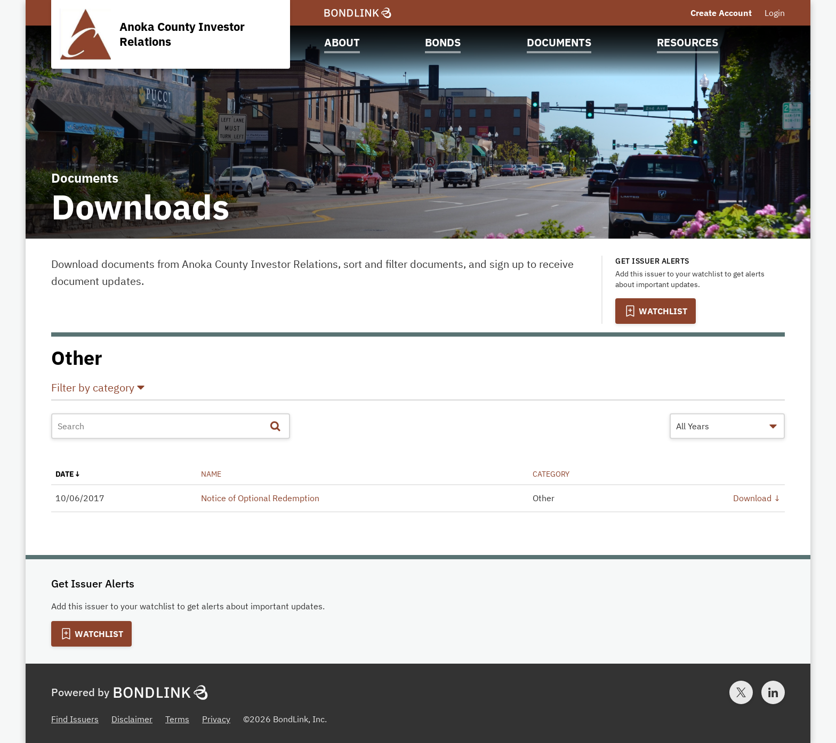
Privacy (216, 719)
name (211, 474)
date (64, 474)
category (551, 474)
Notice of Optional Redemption (260, 498)
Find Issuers (75, 719)
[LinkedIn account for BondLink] (773, 692)
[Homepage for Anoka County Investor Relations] (171, 34)
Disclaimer (131, 719)
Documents (559, 42)
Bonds (443, 42)
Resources (687, 42)
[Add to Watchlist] (655, 311)
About (342, 42)
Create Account (721, 12)
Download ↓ (757, 498)
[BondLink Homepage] (357, 13)
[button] (418, 390)
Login (775, 12)
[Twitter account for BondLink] (741, 692)
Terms (177, 719)
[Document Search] (170, 426)
